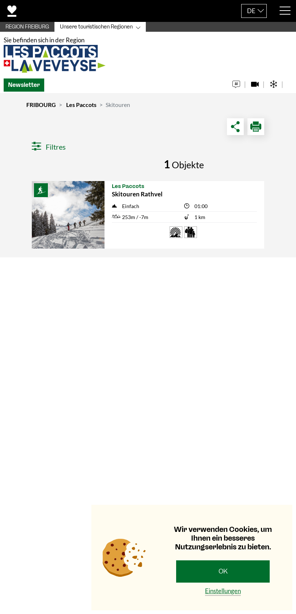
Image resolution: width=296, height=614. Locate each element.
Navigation (29, 429)
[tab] (148, 272)
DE (251, 11)
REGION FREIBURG (27, 27)
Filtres (49, 148)
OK (223, 571)
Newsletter (24, 86)
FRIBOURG (41, 106)
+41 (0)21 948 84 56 (51, 398)
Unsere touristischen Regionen (96, 27)
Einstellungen (223, 591)
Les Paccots (81, 106)
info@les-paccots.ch (52, 408)
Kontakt (25, 273)
